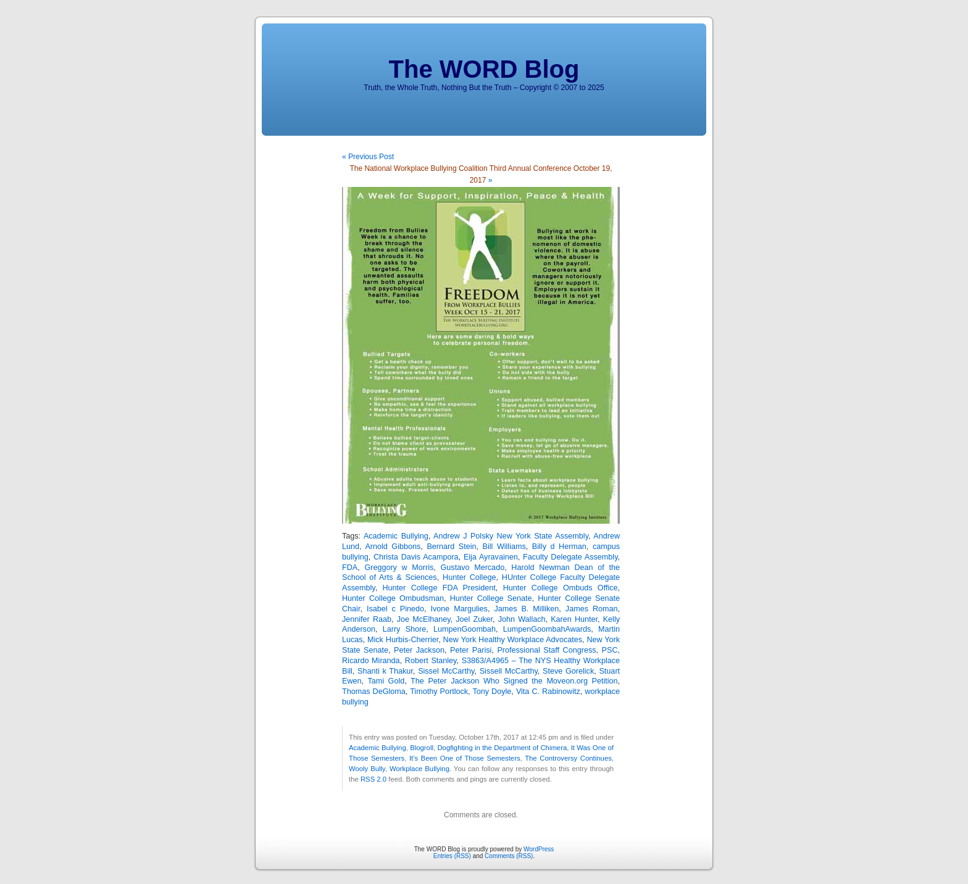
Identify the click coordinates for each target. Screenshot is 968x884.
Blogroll (421, 747)
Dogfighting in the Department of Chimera (502, 747)
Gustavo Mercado (473, 567)
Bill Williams (504, 546)
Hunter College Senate (491, 598)
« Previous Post (368, 156)
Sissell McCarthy (509, 671)
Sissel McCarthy (446, 671)
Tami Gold (385, 681)
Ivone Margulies (459, 609)
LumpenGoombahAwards (547, 629)
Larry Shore (405, 629)
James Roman (591, 609)
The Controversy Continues (568, 758)
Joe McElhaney (424, 619)
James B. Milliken (526, 609)
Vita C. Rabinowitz (548, 691)
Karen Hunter (574, 619)
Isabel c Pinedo (395, 609)
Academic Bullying (396, 536)
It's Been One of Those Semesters (464, 758)
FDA (349, 567)
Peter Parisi (470, 650)
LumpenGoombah (464, 629)
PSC (610, 650)
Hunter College (469, 577)
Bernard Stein (451, 546)
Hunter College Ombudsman (393, 598)
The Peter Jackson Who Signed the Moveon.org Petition (514, 681)
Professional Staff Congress (546, 650)
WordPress (539, 849)
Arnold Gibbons (392, 546)
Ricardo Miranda (371, 660)
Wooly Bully (367, 768)
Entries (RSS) (452, 856)
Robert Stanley (431, 660)
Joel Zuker (474, 619)
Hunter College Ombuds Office (560, 588)
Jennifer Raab (366, 619)
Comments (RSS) (509, 856)
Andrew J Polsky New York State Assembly (510, 536)
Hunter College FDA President (439, 588)
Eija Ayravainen (491, 557)
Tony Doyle (491, 691)
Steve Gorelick (568, 671)
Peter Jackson (419, 650)
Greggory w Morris (398, 567)
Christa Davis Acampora (416, 557)
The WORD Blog (484, 69)
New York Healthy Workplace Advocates (512, 639)
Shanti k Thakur (385, 671)
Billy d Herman (559, 546)
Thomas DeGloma (374, 691)
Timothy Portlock (439, 691)
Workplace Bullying (419, 768)
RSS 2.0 (373, 779)
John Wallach (522, 619)
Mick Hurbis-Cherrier (402, 639)
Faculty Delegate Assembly (570, 557)
